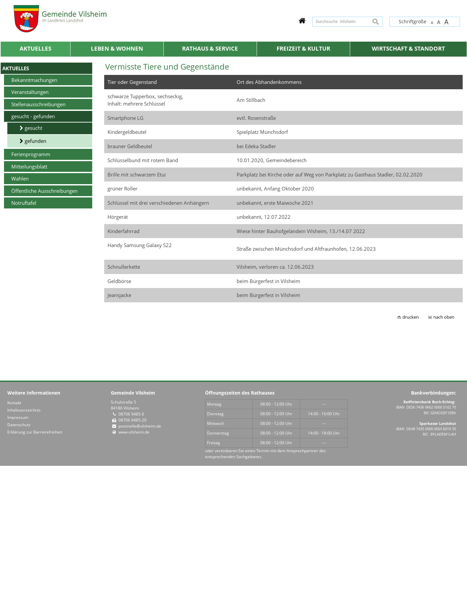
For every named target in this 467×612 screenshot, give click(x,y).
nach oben (443, 463)
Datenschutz (19, 571)
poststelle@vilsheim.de (139, 572)
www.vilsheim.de (133, 578)
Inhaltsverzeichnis (24, 556)
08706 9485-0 (131, 560)
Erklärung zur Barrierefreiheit (34, 578)
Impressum (17, 563)
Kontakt (14, 549)
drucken (410, 463)
